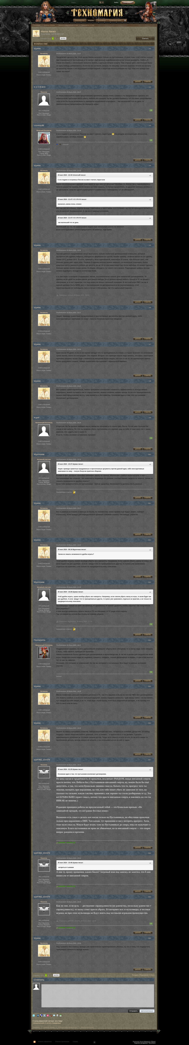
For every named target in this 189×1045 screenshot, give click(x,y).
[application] (97, 995)
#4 (151, 165)
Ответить (145, 38)
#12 (151, 540)
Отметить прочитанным (62, 1041)
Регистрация (128, 2)
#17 (151, 760)
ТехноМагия (102, 20)
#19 (151, 897)
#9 (151, 417)
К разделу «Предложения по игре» (143, 975)
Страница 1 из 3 (45, 38)
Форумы (91, 20)
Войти (116, 2)
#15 (151, 686)
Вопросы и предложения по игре (67, 1027)
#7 (151, 344)
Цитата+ (138, 81)
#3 (151, 125)
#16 (151, 723)
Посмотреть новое (115, 20)
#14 (151, 640)
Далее (63, 38)
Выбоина (58, 676)
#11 (151, 503)
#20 (151, 938)
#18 (151, 853)
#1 (151, 48)
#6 (151, 307)
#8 (151, 381)
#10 (151, 454)
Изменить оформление (45, 1041)
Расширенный (154, 4)
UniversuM (65, 144)
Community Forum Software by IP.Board (144, 1041)
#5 (151, 245)
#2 (151, 87)
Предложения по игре (87, 1027)
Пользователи (79, 20)
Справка (75, 1041)
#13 (151, 582)
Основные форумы (48, 1027)
